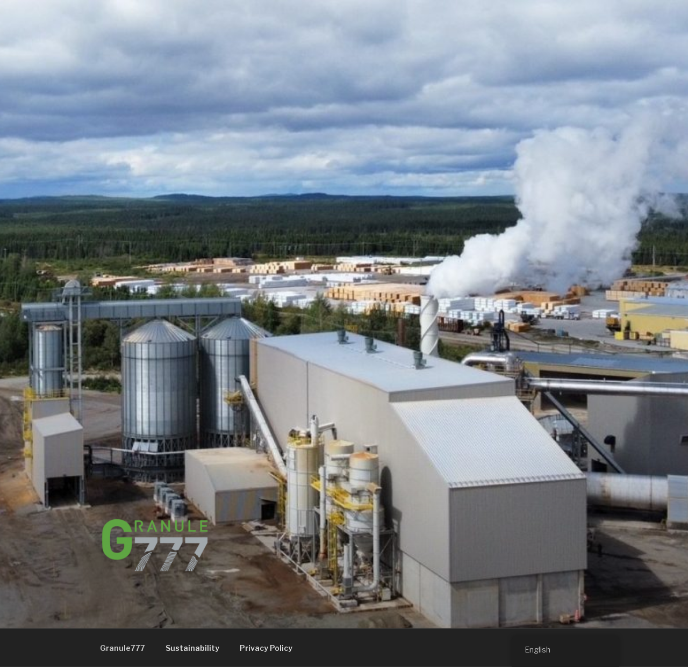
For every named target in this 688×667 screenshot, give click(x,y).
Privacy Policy (266, 648)
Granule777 (122, 648)
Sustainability (192, 648)
